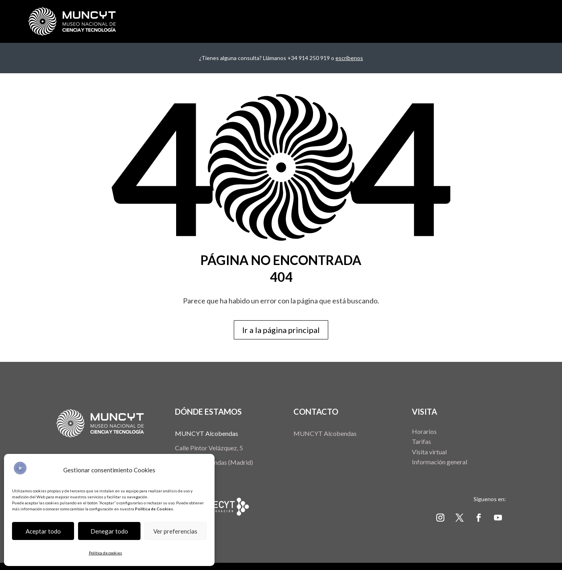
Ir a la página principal (281, 330)
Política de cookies (105, 552)
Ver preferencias (175, 531)
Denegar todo (109, 531)
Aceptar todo (43, 531)
